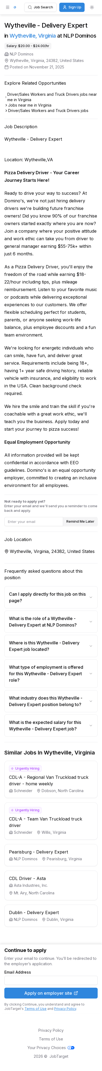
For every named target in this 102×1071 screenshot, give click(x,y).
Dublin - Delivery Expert (34, 912)
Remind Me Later (80, 521)
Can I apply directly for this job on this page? (51, 597)
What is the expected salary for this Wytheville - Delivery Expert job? (51, 725)
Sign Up (72, 7)
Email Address (17, 972)
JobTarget (59, 1056)
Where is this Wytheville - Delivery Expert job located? (51, 646)
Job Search (40, 7)
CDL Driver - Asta (27, 878)
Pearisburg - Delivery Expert (38, 852)
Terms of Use (35, 1009)
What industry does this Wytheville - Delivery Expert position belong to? (51, 701)
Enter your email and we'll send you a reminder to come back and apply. (50, 506)
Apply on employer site (51, 993)
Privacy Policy (65, 1009)
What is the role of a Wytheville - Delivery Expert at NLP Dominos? (51, 622)
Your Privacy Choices (51, 1047)
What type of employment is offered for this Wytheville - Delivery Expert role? (51, 673)
